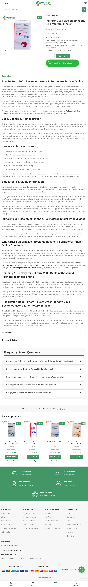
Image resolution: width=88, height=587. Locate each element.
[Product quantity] (50, 56)
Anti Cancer (49, 513)
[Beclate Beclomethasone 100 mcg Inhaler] (76, 430)
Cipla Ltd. (62, 43)
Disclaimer (70, 536)
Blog (68, 513)
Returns (70, 532)
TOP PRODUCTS (29, 509)
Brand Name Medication (31, 528)
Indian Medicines (29, 524)
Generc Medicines (29, 521)
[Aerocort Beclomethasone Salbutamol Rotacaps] (33, 430)
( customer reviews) (62, 29)
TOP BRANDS (6, 509)
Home (48, 16)
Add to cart (63, 56)
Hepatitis (48, 524)
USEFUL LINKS (72, 509)
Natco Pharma (6, 521)
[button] (44, 361)
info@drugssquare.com (14, 550)
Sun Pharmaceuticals (8, 528)
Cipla (63, 409)
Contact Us (71, 517)
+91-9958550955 (12, 545)
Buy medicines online (44, 265)
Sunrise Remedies (7, 524)
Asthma (55, 16)
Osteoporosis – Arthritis (53, 528)
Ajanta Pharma (6, 513)
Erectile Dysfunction (52, 521)
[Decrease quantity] (47, 56)
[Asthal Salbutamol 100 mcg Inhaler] (55, 430)
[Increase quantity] (53, 56)
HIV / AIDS (49, 517)
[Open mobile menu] (5, 3)
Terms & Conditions (74, 524)
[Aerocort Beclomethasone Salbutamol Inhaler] (11, 430)
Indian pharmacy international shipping (28, 268)
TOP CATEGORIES (52, 509)
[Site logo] (44, 3)
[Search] (44, 9)
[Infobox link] (22, 473)
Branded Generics (29, 517)
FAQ (68, 521)
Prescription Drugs (29, 513)
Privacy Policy (72, 528)
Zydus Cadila (5, 532)
